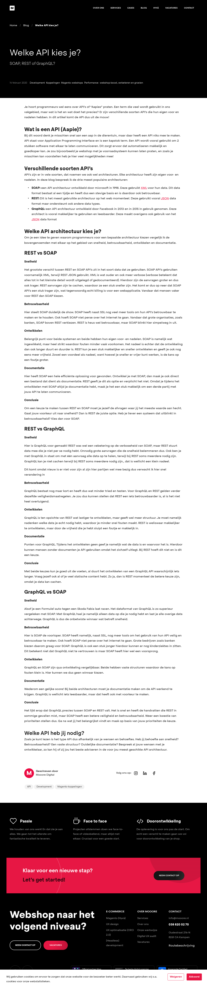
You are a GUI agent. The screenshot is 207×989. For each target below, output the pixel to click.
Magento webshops (72, 83)
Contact (189, 8)
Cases (130, 8)
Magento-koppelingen (69, 787)
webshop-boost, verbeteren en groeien (121, 83)
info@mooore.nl (179, 918)
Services (115, 8)
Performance (91, 83)
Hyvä (156, 8)
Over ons (98, 8)
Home (13, 25)
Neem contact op (169, 876)
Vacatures (171, 8)
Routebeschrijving (182, 945)
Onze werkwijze (147, 930)
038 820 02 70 (179, 924)
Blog (144, 8)
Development (37, 83)
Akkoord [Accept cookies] (194, 977)
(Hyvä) (122, 918)
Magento (111, 918)
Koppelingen (53, 83)
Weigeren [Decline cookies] (176, 977)
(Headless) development (114, 943)
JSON (165, 198)
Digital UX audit (146, 936)
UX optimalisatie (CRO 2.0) (120, 932)
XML (144, 188)
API (29, 787)
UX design (112, 924)
